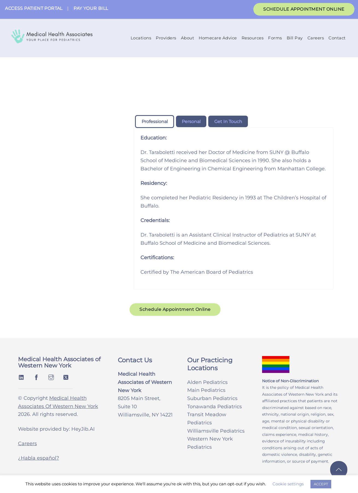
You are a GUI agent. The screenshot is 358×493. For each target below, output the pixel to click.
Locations (141, 38)
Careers (315, 38)
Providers (166, 38)
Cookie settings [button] (288, 483)
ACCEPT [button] (321, 484)
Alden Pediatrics (207, 383)
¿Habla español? (38, 459)
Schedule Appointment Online (175, 310)
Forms (275, 38)
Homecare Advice (218, 38)
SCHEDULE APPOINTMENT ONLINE (304, 9)
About (187, 38)
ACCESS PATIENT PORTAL (33, 8)
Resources (253, 38)
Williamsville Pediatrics (216, 431)
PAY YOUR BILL (91, 8)
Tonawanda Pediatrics (214, 407)
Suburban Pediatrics (212, 399)
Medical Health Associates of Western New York (59, 362)
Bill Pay (295, 38)
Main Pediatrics (206, 391)
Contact (337, 38)
